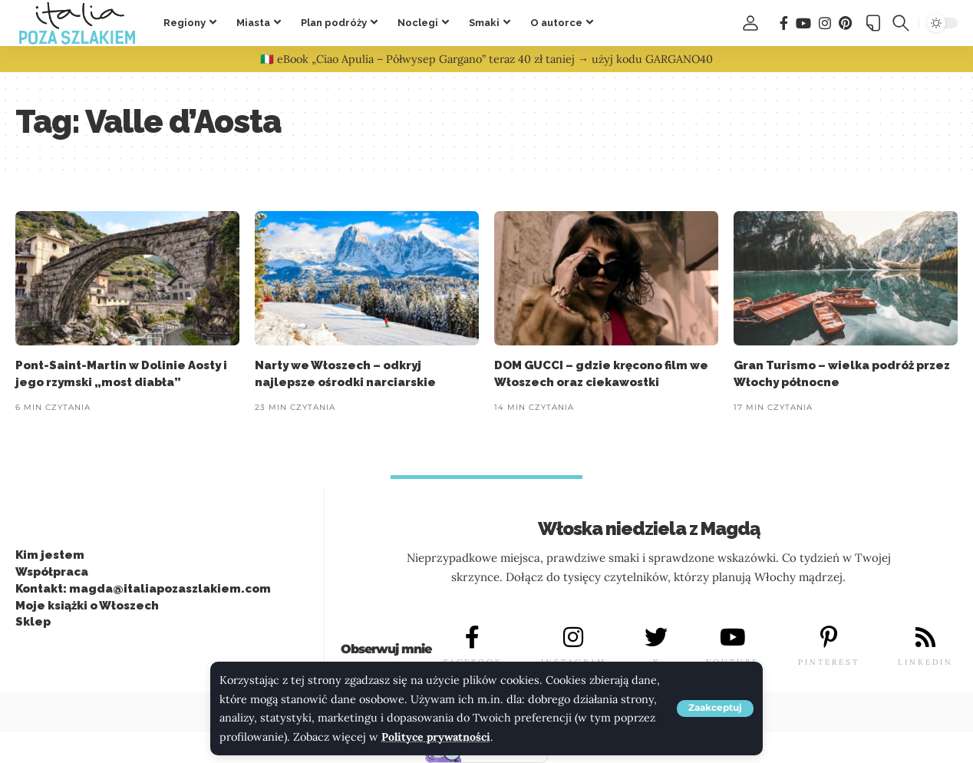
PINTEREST (828, 663)
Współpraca (51, 572)
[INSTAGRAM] (573, 637)
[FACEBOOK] (472, 637)
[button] (715, 708)
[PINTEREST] (828, 637)
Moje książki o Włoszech (87, 606)
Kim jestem (49, 555)
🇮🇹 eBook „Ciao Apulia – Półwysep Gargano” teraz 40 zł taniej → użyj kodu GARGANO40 (486, 59)
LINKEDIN (925, 663)
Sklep (33, 622)
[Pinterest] (845, 23)
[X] (656, 637)
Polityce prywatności (437, 737)
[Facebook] (784, 23)
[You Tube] (803, 23)
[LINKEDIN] (925, 637)
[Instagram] (825, 23)
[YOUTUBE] (732, 637)
